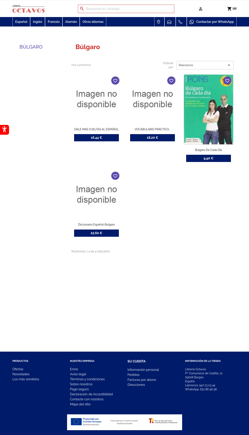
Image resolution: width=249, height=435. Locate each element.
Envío (74, 369)
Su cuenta (137, 361)
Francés (54, 22)
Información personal (143, 370)
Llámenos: (200, 385)
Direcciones (136, 385)
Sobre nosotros (81, 384)
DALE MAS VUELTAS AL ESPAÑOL (96, 129)
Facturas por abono (142, 380)
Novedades (21, 374)
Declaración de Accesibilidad (91, 394)
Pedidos (134, 375)
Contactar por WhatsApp (212, 22)
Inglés (37, 22)
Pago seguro (79, 389)
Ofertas (17, 369)
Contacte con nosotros (87, 399)
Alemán (71, 22)
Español (21, 22)
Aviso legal (78, 374)
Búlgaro (31, 47)
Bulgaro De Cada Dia (208, 150)
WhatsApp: (201, 389)
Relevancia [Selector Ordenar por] (205, 65)
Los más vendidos (25, 379)
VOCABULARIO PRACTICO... (152, 129)
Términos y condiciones (87, 379)
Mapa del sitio (80, 404)
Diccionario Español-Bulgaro (96, 224)
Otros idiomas (93, 22)
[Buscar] (126, 9)
